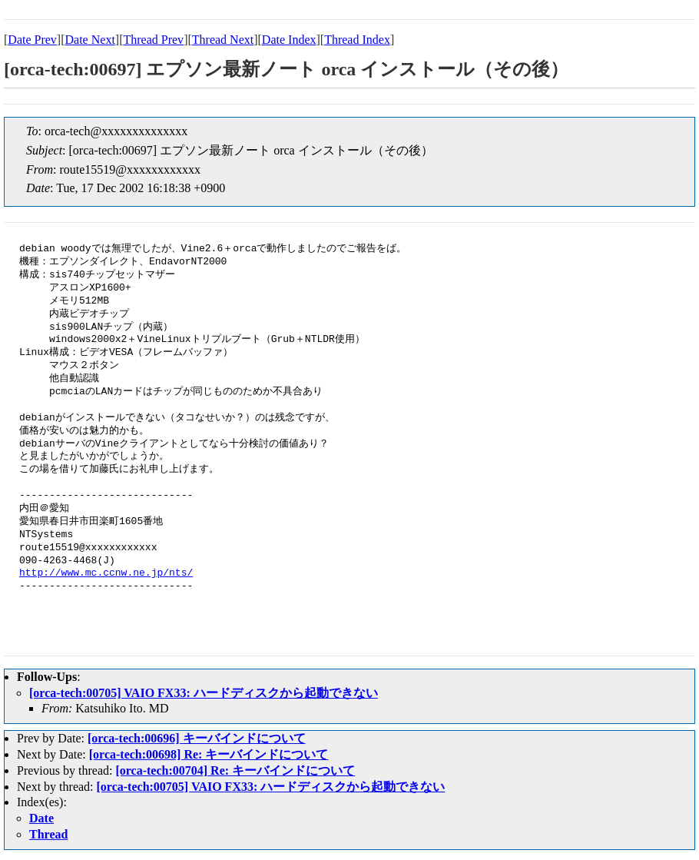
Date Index (289, 39)
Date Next (90, 39)
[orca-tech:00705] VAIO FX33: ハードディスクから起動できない (203, 692)
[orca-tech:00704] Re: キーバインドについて (235, 770)
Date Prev (32, 39)
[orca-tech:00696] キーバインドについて (197, 738)
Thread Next (222, 39)
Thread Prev (153, 39)
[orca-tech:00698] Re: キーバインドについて (209, 754)
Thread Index (357, 39)
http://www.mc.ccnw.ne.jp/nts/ (106, 573)
